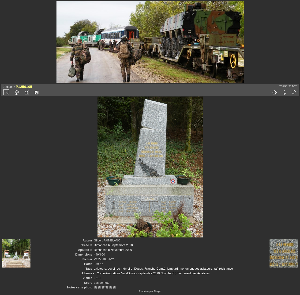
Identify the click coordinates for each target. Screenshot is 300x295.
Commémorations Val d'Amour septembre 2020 (128, 273)
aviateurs (100, 268)
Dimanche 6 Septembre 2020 (113, 245)
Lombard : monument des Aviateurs (186, 273)
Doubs (138, 268)
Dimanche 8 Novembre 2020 (113, 250)
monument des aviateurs (196, 268)
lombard (172, 268)
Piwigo (157, 291)
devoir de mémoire (120, 268)
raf (216, 268)
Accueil (8, 87)
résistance (226, 268)
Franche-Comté (155, 268)
